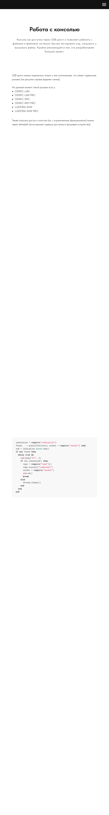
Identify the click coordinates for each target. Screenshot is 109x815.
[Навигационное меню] (104, 4)
